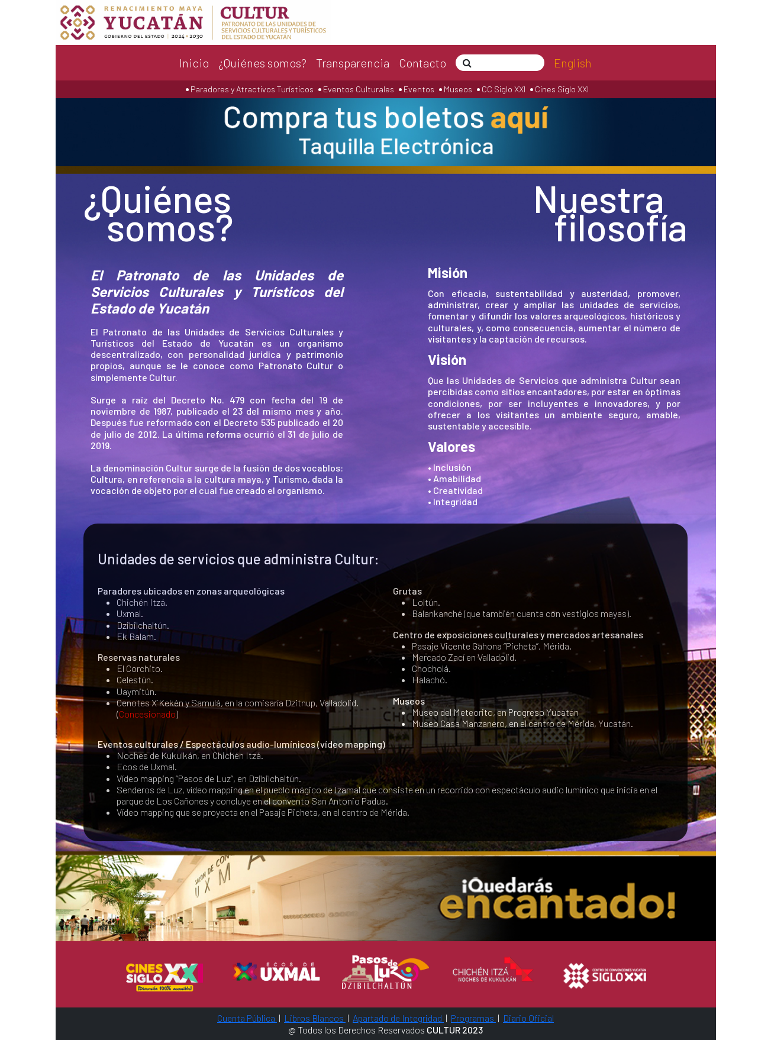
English (573, 63)
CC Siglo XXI (503, 89)
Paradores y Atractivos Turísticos (251, 89)
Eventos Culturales (358, 89)
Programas (473, 1017)
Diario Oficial (528, 1017)
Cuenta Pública (247, 1017)
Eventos (419, 89)
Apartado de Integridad (398, 1017)
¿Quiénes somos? (262, 63)
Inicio (194, 63)
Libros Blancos (315, 1017)
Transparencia (352, 63)
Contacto (422, 63)
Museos (457, 89)
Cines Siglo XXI (561, 89)
